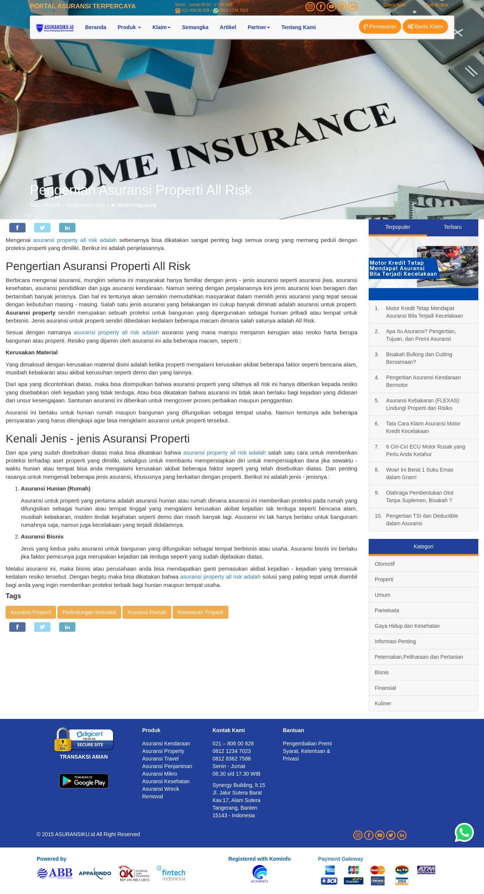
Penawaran (380, 26)
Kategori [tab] (423, 546)
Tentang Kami (298, 27)
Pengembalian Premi (307, 743)
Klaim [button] (161, 27)
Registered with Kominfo (259, 859)
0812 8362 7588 (232, 759)
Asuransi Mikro (159, 774)
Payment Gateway (340, 859)
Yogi (34, 205)
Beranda (95, 27)
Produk (151, 730)
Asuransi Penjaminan (167, 766)
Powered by (52, 859)
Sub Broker (437, 5)
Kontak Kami (229, 730)
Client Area (394, 5)
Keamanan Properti (200, 612)
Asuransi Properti (31, 612)
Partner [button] (259, 27)
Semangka (195, 27)
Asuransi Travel (160, 759)
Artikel (228, 27)
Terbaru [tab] (452, 227)
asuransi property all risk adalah (74, 240)
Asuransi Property (163, 751)
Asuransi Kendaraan (166, 743)
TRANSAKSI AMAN (84, 757)
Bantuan (293, 730)
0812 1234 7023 (234, 10)
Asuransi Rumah (147, 612)
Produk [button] (129, 27)
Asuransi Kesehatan (165, 781)
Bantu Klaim (425, 26)
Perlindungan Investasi (89, 612)
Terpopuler (397, 227)
